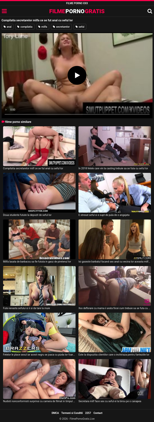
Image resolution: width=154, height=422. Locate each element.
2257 (88, 413)
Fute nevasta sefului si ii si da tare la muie (26, 308)
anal (8, 26)
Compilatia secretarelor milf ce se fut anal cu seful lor (33, 168)
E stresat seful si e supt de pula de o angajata (103, 215)
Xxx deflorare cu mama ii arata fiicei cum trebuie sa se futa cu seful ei (114, 308)
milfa (42, 26)
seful (80, 26)
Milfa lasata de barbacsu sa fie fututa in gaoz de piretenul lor (37, 261)
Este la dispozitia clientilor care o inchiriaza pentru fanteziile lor (113, 354)
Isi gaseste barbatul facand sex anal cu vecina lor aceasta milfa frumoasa (114, 261)
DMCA (55, 413)
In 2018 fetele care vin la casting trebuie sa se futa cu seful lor (113, 168)
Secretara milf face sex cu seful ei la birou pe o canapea (109, 401)
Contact (97, 413)
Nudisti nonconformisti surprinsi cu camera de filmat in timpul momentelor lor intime (39, 401)
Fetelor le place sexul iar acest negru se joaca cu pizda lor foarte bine (39, 354)
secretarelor (61, 26)
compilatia (24, 26)
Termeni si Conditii (72, 413)
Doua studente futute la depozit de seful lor (27, 215)
